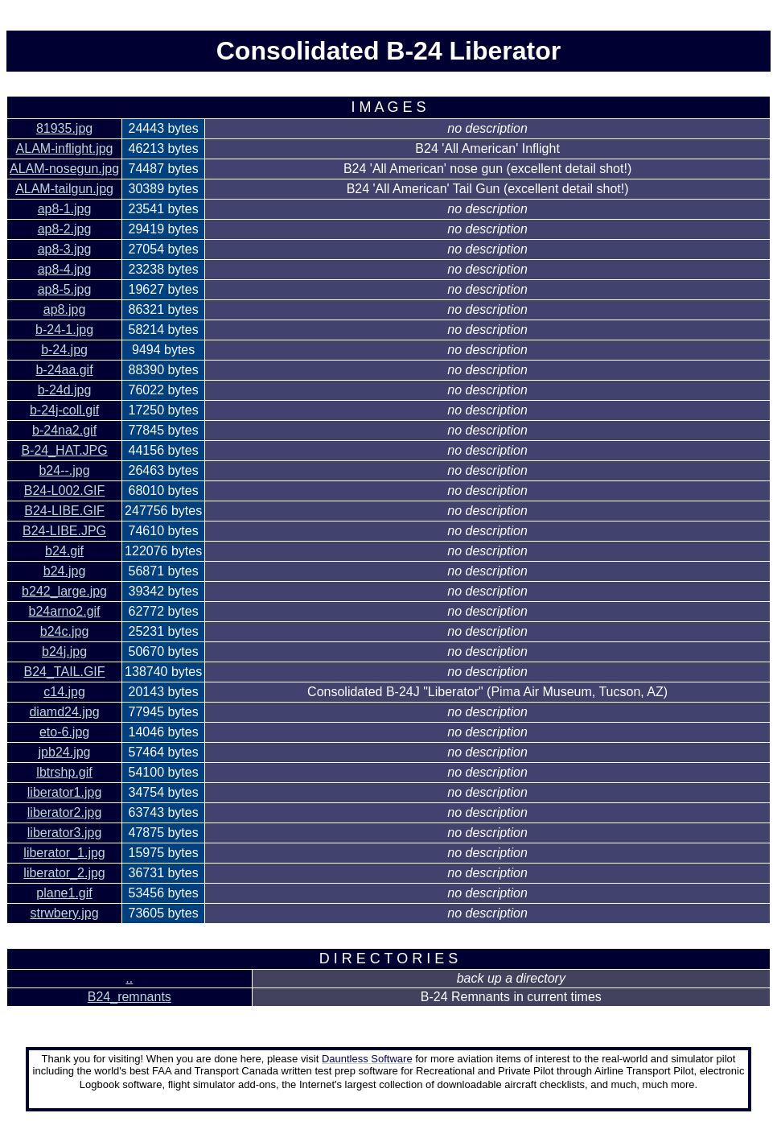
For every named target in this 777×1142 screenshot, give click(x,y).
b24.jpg (64, 571)
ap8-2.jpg (65, 229)
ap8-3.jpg (65, 249)
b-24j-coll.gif (64, 410)
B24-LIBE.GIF (64, 510)
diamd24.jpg (64, 712)
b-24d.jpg (65, 390)
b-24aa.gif (63, 370)
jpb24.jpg (65, 752)
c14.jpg (64, 692)
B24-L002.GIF (64, 490)
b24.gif (64, 551)
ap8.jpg (64, 309)
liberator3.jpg (64, 832)
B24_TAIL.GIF (64, 671)
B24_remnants (129, 997)
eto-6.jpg (64, 732)
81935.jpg (64, 128)
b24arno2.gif (65, 611)
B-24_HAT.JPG (64, 450)
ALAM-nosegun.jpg (64, 168)
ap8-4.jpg (65, 269)
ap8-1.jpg (65, 209)
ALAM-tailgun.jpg (64, 189)
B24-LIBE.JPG (64, 531)
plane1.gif (64, 893)
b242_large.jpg (64, 591)
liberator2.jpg (64, 812)
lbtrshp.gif (64, 772)
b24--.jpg (64, 470)
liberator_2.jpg (64, 873)
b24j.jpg (64, 651)
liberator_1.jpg (64, 853)
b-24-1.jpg (64, 329)
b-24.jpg (64, 350)
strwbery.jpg (65, 913)
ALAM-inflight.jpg (64, 148)
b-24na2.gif (64, 430)
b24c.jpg (64, 631)
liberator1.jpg (64, 792)
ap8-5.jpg (65, 289)
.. (129, 978)
